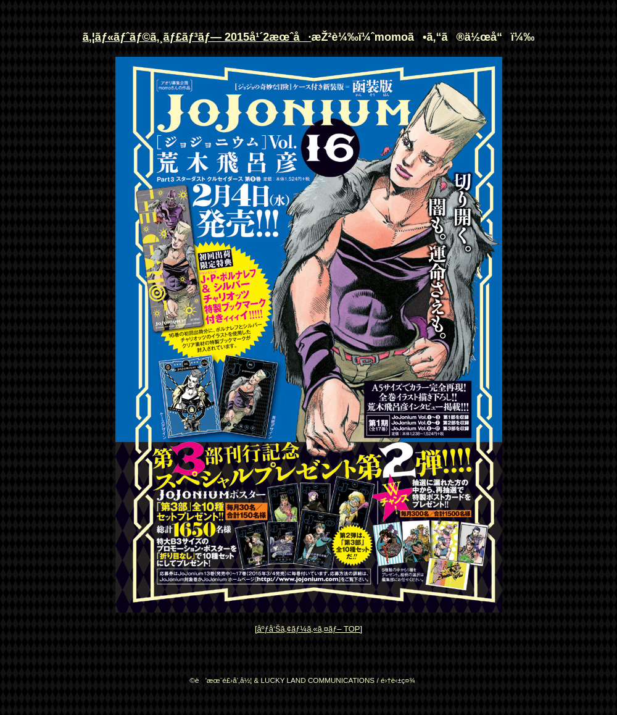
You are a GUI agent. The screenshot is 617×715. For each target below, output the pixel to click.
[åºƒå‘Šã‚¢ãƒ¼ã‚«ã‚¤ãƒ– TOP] (308, 628)
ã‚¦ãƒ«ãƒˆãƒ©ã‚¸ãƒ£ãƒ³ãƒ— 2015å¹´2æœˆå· (197, 37)
